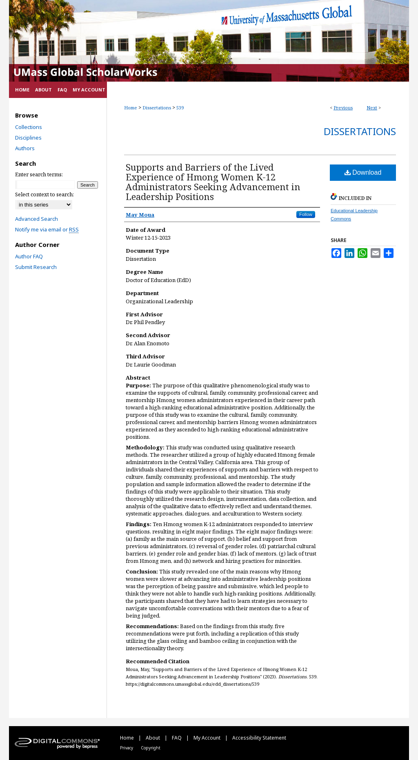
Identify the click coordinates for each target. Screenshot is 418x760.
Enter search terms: (39, 174)
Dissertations (156, 107)
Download (363, 172)
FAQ (177, 737)
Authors (25, 148)
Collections (28, 127)
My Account (207, 737)
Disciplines (28, 137)
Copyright (150, 748)
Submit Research (36, 267)
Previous (343, 107)
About (153, 737)
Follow (305, 214)
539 (180, 107)
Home (130, 107)
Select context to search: (44, 194)
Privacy (127, 748)
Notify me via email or (47, 229)
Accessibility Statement (259, 737)
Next (372, 107)
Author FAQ (29, 256)
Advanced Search (36, 218)
